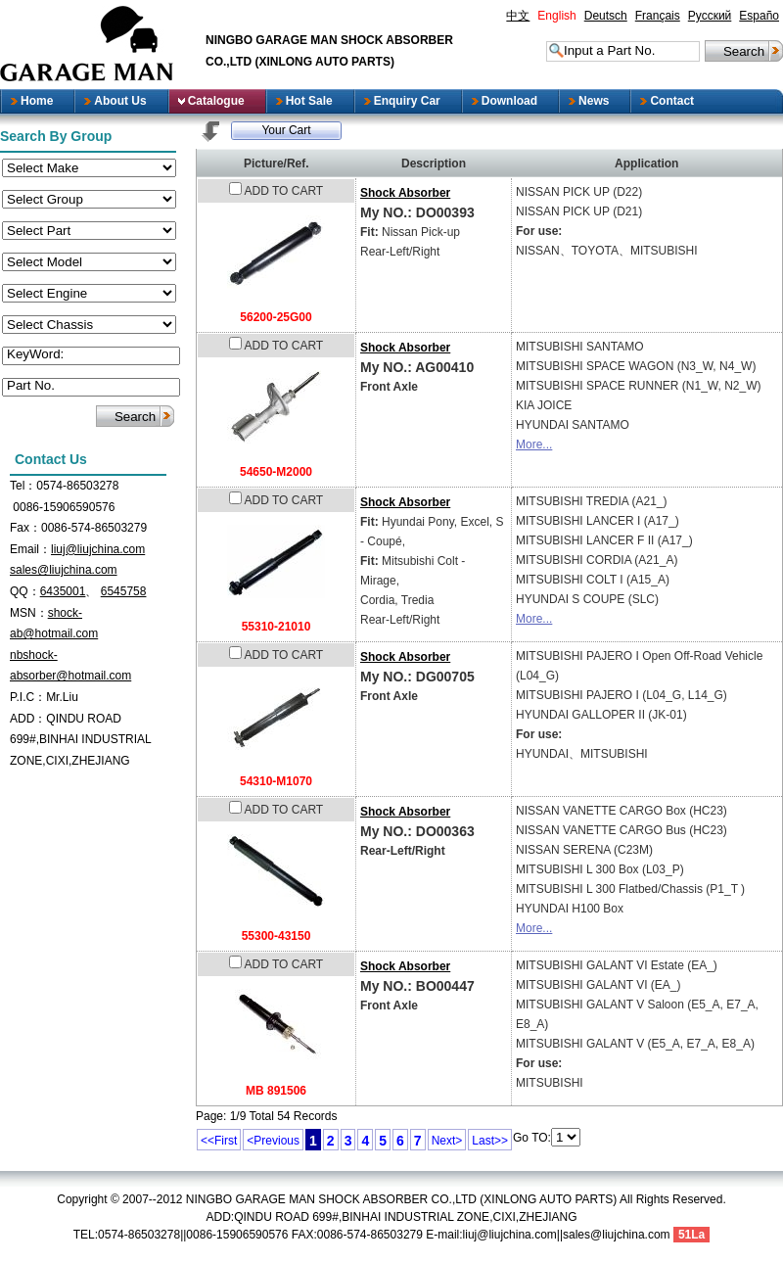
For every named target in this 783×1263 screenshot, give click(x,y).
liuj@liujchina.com (98, 549)
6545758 (124, 591)
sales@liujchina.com (63, 570)
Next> (447, 1140)
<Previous (273, 1140)
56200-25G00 (275, 317)
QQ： (25, 591)
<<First (219, 1140)
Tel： (23, 485)
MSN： (29, 613)
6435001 (63, 591)
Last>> (490, 1140)
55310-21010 (276, 626)
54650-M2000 (276, 472)
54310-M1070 (276, 781)
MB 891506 (276, 1091)
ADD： (28, 718)
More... (534, 444)
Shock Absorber (405, 193)
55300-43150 (276, 936)
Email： (30, 549)
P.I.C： (28, 697)
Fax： (25, 528)
